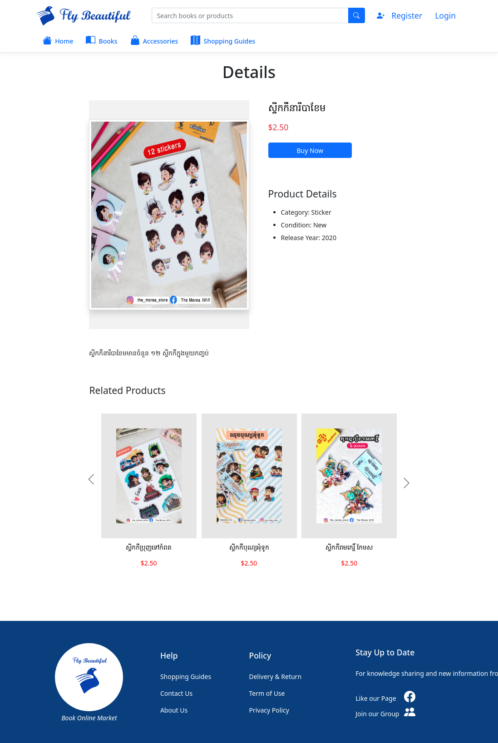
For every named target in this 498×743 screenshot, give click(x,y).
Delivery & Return (275, 676)
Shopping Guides (223, 39)
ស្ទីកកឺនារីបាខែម (296, 107)
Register (406, 15)
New (319, 225)
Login (445, 15)
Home (57, 39)
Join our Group (387, 713)
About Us (173, 710)
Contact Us (176, 693)
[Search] (250, 15)
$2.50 (278, 127)
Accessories (154, 39)
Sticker (321, 212)
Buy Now (310, 150)
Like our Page (388, 698)
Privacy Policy (269, 710)
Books (101, 39)
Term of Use (267, 693)
